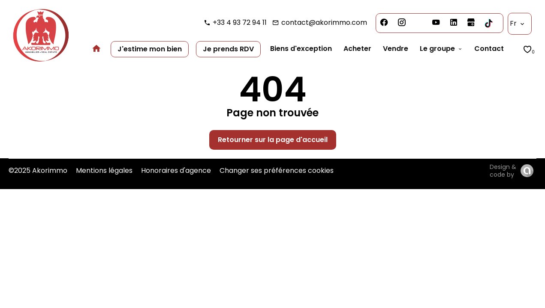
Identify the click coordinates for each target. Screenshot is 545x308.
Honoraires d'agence (176, 170)
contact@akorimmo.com (324, 22)
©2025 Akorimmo (38, 170)
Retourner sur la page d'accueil (273, 140)
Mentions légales (104, 170)
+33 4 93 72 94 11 (240, 22)
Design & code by (503, 170)
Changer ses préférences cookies (277, 170)
